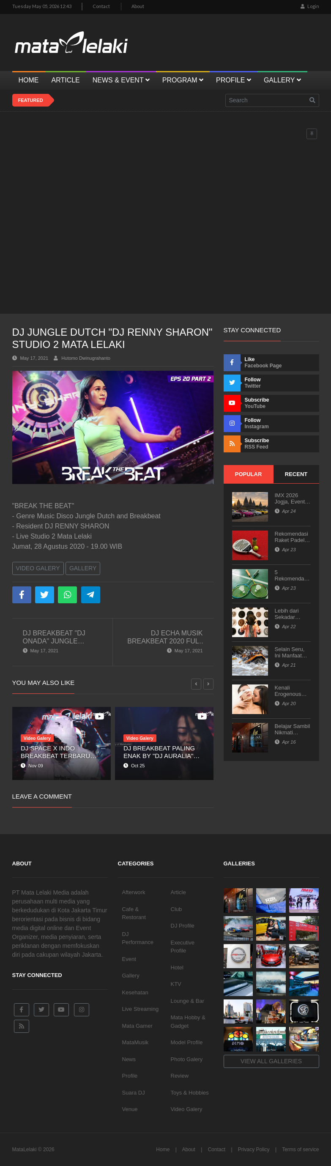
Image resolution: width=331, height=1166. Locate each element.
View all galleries (271, 1061)
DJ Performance (137, 938)
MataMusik (135, 1042)
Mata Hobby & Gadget (188, 1021)
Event (129, 959)
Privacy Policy (254, 1149)
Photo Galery (187, 1059)
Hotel (177, 967)
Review (180, 1076)
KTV (176, 984)
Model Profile (187, 1042)
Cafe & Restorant (134, 913)
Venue (130, 1109)
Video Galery (38, 568)
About (137, 6)
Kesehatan (135, 992)
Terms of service (300, 1149)
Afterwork (133, 892)
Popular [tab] (248, 474)
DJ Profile (182, 925)
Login (310, 6)
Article (178, 892)
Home (163, 1149)
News (129, 1059)
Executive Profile (182, 946)
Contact (101, 6)
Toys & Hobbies (190, 1092)
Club (176, 909)
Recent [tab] (296, 474)
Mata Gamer (137, 1026)
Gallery (82, 568)
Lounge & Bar (188, 1001)
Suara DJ (133, 1092)
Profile (130, 1076)
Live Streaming (140, 1009)
